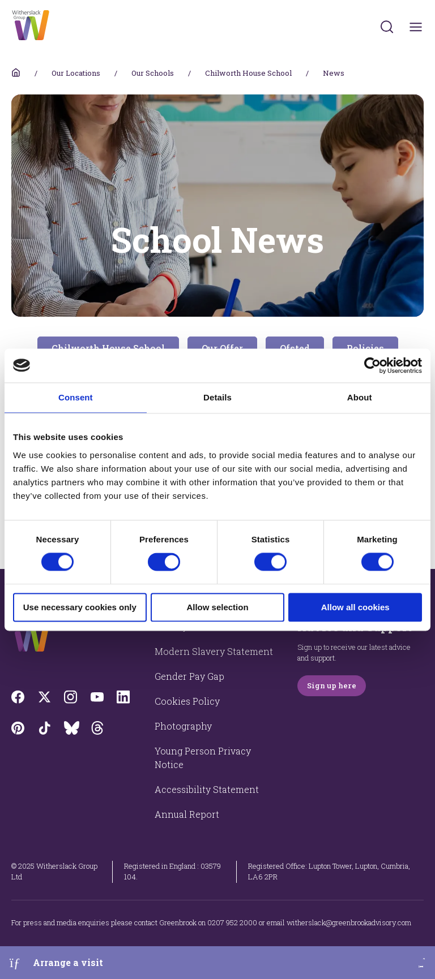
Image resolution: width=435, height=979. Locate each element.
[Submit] (387, 26)
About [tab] (359, 397)
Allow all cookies (355, 607)
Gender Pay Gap (189, 676)
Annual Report (187, 814)
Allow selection (217, 607)
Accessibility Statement (207, 789)
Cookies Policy (187, 701)
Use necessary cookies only (80, 607)
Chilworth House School (248, 73)
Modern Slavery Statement (214, 651)
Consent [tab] (75, 397)
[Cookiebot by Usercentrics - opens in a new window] (372, 365)
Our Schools (152, 73)
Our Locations (76, 73)
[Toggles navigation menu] (416, 26)
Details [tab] (217, 397)
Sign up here (331, 685)
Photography (183, 726)
